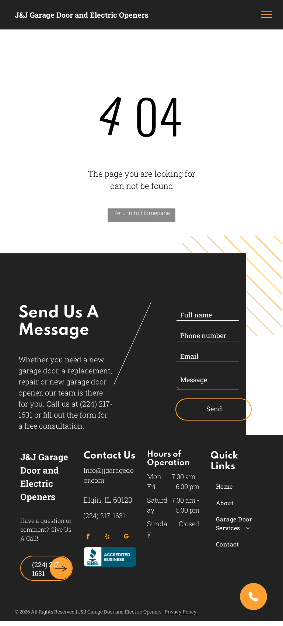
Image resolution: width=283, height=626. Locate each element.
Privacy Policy (181, 611)
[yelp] (107, 537)
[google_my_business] (126, 537)
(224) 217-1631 (104, 515)
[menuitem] (243, 486)
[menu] (266, 14)
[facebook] (88, 537)
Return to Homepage (141, 213)
